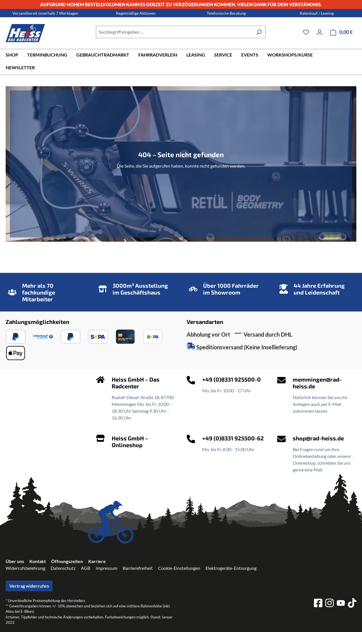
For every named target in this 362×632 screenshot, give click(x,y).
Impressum (106, 568)
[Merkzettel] (306, 32)
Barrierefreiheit (138, 568)
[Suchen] (259, 32)
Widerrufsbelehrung (25, 568)
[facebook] (318, 603)
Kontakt (37, 561)
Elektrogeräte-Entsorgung (231, 568)
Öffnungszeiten (67, 561)
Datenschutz (63, 568)
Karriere (97, 561)
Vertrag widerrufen (29, 585)
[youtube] (341, 604)
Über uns (15, 561)
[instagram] (329, 603)
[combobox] (174, 32)
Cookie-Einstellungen (179, 568)
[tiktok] (352, 603)
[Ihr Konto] (319, 32)
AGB (85, 568)
